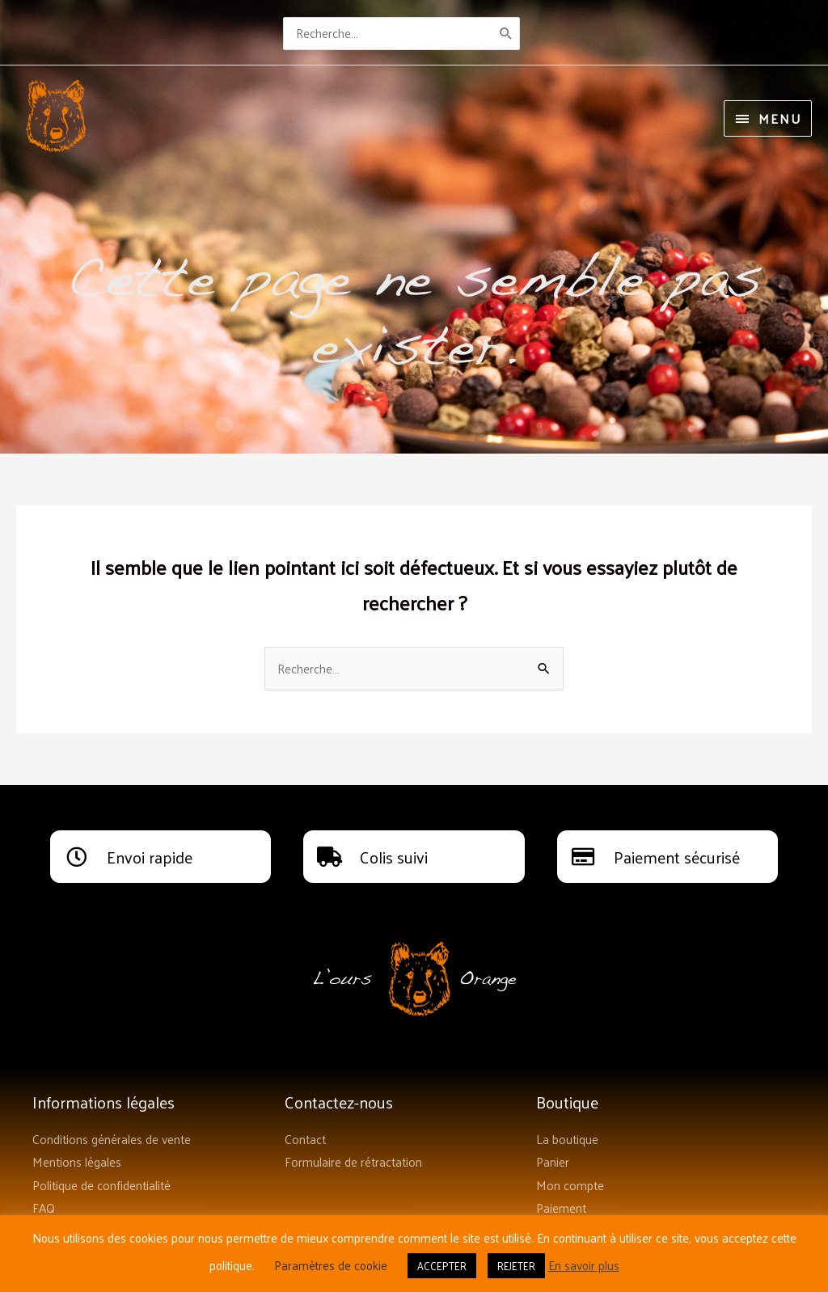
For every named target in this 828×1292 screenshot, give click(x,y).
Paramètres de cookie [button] (330, 1265)
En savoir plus (583, 1265)
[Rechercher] (513, 31)
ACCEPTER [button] (442, 1265)
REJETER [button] (516, 1265)
